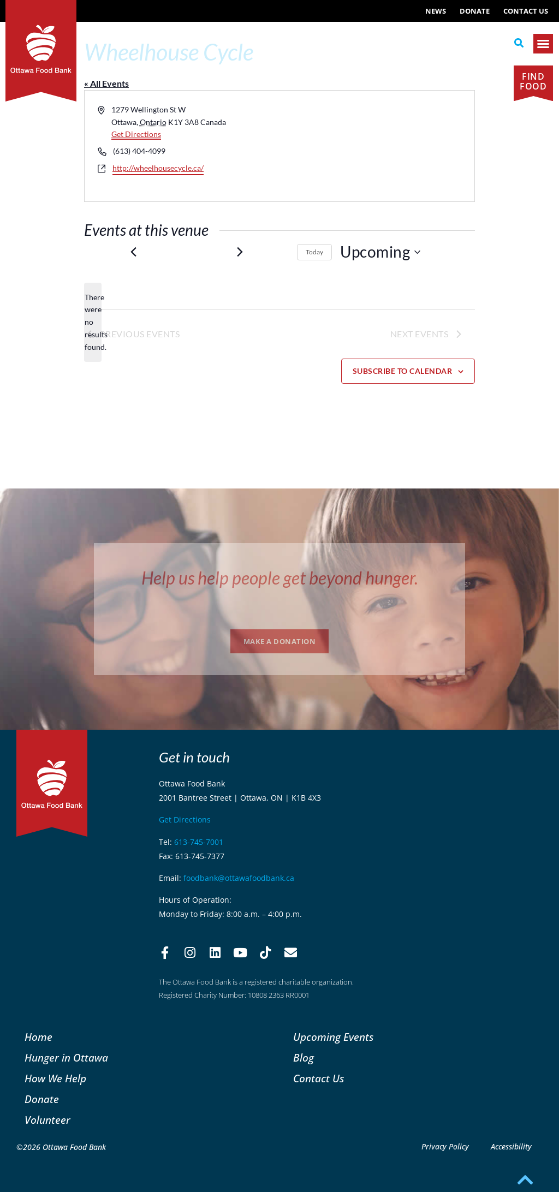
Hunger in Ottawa (66, 1057)
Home (38, 1036)
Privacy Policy (445, 1146)
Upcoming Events (333, 1036)
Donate (475, 11)
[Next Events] (240, 252)
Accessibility (511, 1146)
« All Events (106, 83)
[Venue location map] (376, 146)
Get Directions (136, 134)
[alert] (93, 322)
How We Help (55, 1078)
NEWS (435, 11)
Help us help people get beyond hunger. (279, 577)
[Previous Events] (133, 252)
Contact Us (525, 11)
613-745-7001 (198, 842)
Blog (303, 1057)
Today (314, 252)
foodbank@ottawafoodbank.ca (238, 878)
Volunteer (47, 1119)
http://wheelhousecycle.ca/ (158, 167)
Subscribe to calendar (403, 371)
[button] (519, 43)
